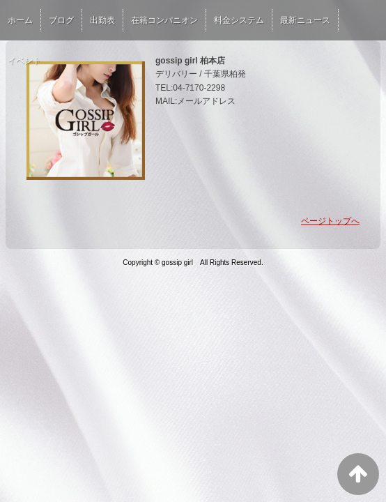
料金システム (239, 20)
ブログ (61, 20)
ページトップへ (330, 221)
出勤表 (102, 20)
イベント (24, 61)
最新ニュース (305, 20)
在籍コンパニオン (164, 20)
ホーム (20, 20)
